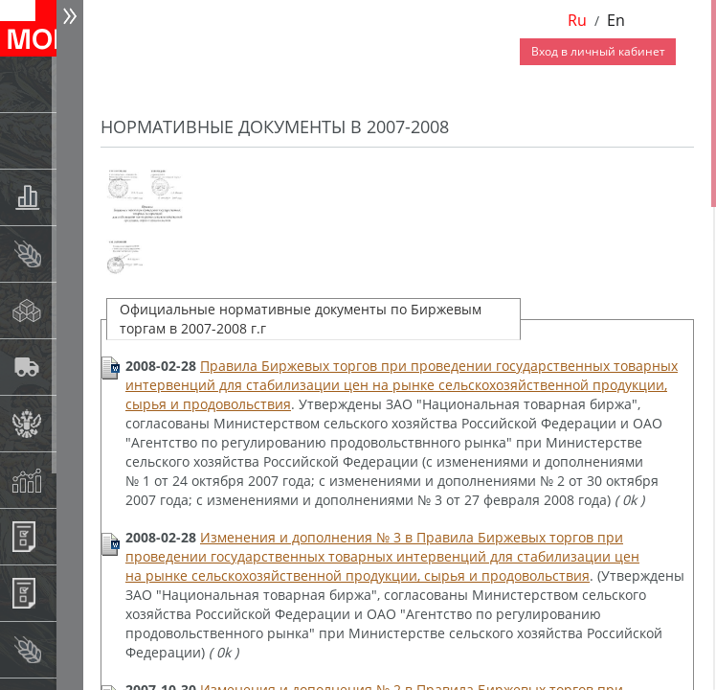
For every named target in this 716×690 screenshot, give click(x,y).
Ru (577, 20)
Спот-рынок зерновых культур (73, 253)
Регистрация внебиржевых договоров (73, 593)
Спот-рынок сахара (73, 310)
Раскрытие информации (73, 140)
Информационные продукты (73, 536)
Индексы (73, 480)
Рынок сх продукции (73, 649)
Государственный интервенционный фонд (73, 423)
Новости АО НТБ (73, 84)
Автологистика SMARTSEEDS (73, 366)
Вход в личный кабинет (598, 51)
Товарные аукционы (73, 197)
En (616, 20)
